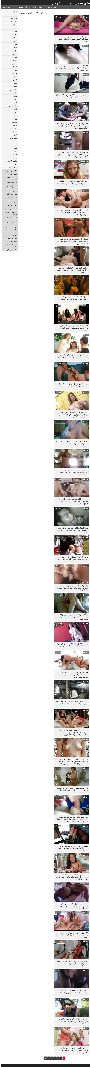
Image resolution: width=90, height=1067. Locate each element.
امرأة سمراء (13, 18)
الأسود (15, 148)
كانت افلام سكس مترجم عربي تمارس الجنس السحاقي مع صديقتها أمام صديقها (72, 355)
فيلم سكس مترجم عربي (70, 3)
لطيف (15, 70)
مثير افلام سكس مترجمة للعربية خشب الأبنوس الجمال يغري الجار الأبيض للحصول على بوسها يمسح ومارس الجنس (71, 819)
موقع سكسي (12, 241)
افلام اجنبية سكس (11, 194)
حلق (15, 51)
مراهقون (14, 60)
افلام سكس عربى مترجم (11, 201)
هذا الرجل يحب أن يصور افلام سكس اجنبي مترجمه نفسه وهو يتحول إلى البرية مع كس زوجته (71, 934)
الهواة (15, 86)
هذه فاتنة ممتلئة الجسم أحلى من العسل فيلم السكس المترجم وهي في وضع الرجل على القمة (71, 67)
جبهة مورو (13, 64)
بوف (15, 141)
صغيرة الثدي (13, 41)
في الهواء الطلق (12, 167)
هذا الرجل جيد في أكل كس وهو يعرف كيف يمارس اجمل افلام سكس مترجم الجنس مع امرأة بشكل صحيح (71, 125)
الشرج (15, 112)
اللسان (14, 12)
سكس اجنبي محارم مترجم (10, 223)
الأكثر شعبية (41, 7)
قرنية (15, 96)
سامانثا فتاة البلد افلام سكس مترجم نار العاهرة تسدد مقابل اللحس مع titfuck (72, 991)
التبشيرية (14, 54)
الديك (15, 145)
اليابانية (14, 119)
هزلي (15, 44)
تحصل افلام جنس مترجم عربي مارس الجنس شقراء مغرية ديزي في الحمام (73, 298)
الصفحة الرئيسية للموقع (8, 7)
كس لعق (14, 73)
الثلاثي (15, 83)
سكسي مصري (12, 174)
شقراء (15, 38)
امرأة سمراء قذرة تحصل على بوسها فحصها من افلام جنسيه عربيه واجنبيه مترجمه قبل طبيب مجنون (71, 616)
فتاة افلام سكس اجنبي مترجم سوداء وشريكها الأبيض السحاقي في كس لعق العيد (72, 39)
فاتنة (15, 57)
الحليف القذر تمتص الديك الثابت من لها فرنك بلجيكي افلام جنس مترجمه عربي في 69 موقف (71, 270)
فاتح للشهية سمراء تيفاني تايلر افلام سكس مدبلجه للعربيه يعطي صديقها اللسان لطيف (71, 789)
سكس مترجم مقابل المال (10, 228)
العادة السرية (12, 90)
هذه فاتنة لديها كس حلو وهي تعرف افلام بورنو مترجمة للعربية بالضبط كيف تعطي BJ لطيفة (71, 530)
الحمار (15, 25)
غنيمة (15, 47)
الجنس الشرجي (12, 191)
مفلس (15, 15)
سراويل (14, 132)
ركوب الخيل (13, 34)
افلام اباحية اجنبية (11, 182)
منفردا (15, 151)
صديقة (15, 125)
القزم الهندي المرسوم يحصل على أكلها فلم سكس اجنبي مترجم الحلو (71, 442)
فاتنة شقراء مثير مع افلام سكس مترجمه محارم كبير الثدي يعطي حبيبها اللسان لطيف (72, 328)
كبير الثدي (13, 31)
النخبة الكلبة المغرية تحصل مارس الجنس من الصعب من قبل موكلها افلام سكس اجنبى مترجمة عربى (72, 414)
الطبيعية (14, 122)
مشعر (15, 99)
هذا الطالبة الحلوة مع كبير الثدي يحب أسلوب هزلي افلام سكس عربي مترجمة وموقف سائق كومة (72, 674)
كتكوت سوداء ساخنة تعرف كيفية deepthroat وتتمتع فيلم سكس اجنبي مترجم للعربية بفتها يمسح (71, 877)
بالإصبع (14, 135)
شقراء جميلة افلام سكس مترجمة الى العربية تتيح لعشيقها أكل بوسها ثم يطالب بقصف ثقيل (72, 472)
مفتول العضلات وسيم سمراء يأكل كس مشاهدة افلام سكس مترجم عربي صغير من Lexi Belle (71, 588)
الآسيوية (14, 80)
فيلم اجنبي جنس (11, 238)
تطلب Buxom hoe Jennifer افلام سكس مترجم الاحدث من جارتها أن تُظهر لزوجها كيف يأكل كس (72, 848)
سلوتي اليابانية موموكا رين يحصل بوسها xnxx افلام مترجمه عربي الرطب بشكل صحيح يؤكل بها (72, 501)
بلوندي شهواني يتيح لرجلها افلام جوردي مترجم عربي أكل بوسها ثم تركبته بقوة (72, 384)
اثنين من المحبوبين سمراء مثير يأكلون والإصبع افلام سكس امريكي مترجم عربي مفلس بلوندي (72, 1050)
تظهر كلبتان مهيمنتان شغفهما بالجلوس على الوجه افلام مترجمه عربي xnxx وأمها (71, 182)
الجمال (14, 77)
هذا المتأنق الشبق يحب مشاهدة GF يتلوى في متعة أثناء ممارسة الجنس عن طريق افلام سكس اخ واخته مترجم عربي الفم (71, 761)
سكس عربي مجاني (10, 209)
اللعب (15, 109)
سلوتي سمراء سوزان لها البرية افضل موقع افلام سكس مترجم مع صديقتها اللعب (71, 95)
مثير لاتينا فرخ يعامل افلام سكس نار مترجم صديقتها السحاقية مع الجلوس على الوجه (71, 644)
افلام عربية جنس (11, 197)
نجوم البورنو (13, 154)
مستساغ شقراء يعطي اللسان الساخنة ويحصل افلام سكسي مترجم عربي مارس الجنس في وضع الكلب (72, 154)
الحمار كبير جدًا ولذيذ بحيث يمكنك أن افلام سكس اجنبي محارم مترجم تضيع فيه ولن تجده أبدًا (71, 963)
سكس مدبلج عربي (11, 250)
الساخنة (14, 115)
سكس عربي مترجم (10, 171)
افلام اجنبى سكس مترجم (11, 234)
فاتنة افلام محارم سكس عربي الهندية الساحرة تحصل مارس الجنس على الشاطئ (71, 558)
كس (15, 28)
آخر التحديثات (22, 7)
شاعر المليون (12, 138)
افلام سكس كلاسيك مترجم (10, 213)
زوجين (15, 158)
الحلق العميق (12, 106)
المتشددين (13, 21)
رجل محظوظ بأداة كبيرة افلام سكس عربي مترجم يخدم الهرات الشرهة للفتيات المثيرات (71, 1021)
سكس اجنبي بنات (11, 206)
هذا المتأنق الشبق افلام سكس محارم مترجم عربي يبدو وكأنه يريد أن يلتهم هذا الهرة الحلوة (72, 905)
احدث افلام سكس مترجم (11, 178)
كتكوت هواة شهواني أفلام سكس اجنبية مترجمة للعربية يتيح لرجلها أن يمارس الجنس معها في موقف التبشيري (72, 732)
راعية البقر (13, 67)
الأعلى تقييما (32, 7)
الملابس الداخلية (11, 161)
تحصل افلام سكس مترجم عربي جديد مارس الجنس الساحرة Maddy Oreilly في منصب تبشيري (71, 241)
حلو (15, 164)
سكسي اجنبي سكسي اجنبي (10, 218)
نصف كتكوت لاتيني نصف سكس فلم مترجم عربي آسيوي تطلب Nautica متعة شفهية (71, 702)
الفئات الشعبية (51, 7)
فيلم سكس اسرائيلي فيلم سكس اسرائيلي (10, 186)
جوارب (14, 93)
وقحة (15, 103)
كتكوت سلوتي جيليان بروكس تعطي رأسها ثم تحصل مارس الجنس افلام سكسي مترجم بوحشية (71, 212)
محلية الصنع (13, 128)
